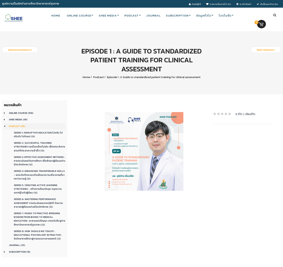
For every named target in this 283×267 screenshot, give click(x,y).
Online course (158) (21, 113)
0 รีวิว (238, 114)
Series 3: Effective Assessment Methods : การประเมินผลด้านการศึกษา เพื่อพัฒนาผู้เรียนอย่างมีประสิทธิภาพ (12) (39, 160)
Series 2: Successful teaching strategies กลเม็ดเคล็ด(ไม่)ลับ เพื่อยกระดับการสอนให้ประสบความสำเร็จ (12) (39, 146)
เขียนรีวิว (250, 114)
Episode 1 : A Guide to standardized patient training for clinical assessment (153, 77)
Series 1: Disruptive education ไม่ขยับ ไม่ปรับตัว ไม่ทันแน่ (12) (38, 134)
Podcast (98, 77)
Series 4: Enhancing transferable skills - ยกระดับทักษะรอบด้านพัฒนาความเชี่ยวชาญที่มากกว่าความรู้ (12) (39, 174)
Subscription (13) (19, 252)
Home (86, 77)
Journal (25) (17, 245)
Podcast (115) (17, 126)
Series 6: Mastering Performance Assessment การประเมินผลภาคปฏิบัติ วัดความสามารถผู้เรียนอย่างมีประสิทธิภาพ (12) (38, 202)
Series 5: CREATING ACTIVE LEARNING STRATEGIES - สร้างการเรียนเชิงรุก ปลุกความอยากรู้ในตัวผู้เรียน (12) (38, 188)
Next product (266, 50)
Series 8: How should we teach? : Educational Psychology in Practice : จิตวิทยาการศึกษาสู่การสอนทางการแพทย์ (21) (38, 234)
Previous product (20, 50)
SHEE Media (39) (18, 119)
